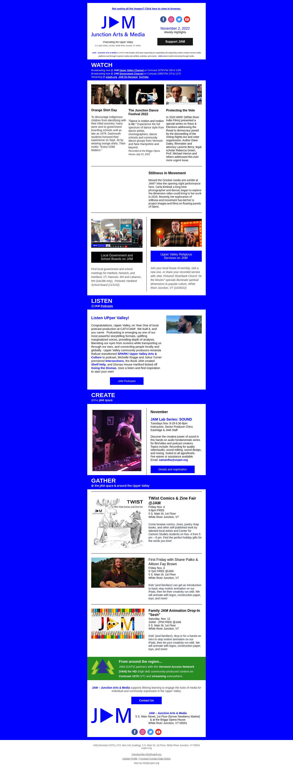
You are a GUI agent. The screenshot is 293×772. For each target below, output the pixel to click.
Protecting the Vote (180, 110)
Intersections (114, 360)
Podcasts (107, 306)
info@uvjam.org (151, 763)
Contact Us (146, 700)
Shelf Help (98, 364)
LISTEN (101, 301)
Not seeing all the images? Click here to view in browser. (146, 8)
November (159, 412)
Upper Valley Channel (131, 70)
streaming (159, 676)
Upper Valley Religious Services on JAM (176, 256)
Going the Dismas (103, 368)
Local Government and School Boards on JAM (117, 257)
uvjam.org (111, 77)
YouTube (144, 77)
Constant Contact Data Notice (155, 758)
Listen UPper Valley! (110, 318)
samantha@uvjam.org (173, 459)
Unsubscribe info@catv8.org (147, 754)
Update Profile (129, 758)
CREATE (103, 395)
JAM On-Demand (128, 77)
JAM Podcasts (126, 381)
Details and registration (173, 469)
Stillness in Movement (167, 173)
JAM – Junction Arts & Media (104, 53)
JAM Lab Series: (164, 419)
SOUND (185, 419)
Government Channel (131, 73)
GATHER (103, 480)
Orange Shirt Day (104, 110)
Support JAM (175, 41)
